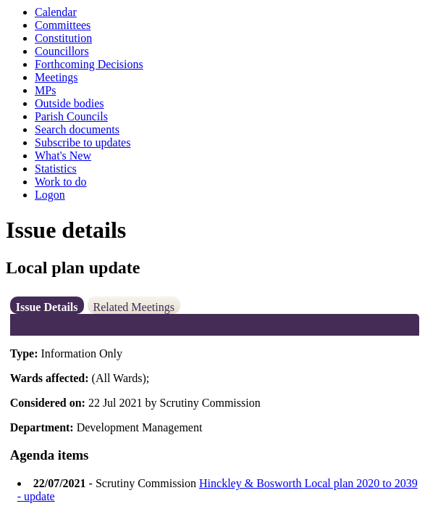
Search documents (77, 129)
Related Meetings (133, 307)
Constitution (63, 38)
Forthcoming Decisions (89, 64)
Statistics (56, 168)
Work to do (61, 181)
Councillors (62, 51)
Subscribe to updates (82, 142)
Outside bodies (69, 103)
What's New (63, 155)
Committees (63, 25)
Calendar (56, 12)
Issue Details (47, 307)
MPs (45, 90)
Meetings (56, 77)
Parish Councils (71, 116)
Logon (50, 194)
